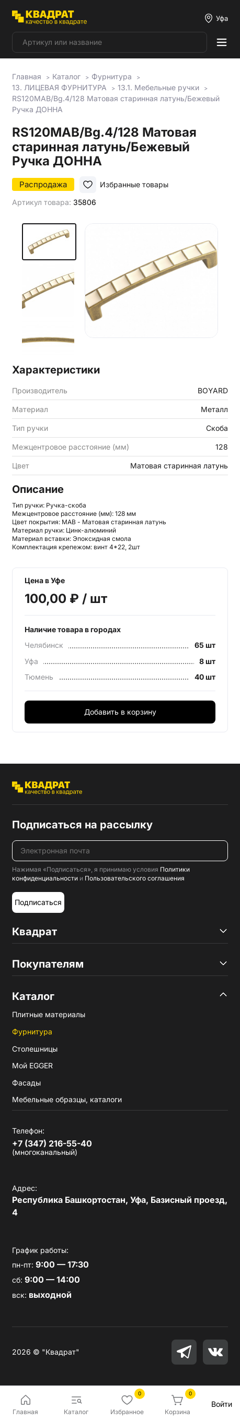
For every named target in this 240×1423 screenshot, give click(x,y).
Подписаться (38, 902)
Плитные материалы (48, 1014)
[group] (151, 289)
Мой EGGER (32, 1065)
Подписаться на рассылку (82, 824)
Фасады (26, 1082)
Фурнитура (32, 1031)
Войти (221, 1404)
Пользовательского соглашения (135, 878)
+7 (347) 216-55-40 (52, 1143)
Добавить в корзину (120, 711)
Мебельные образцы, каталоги (67, 1099)
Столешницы (35, 1048)
